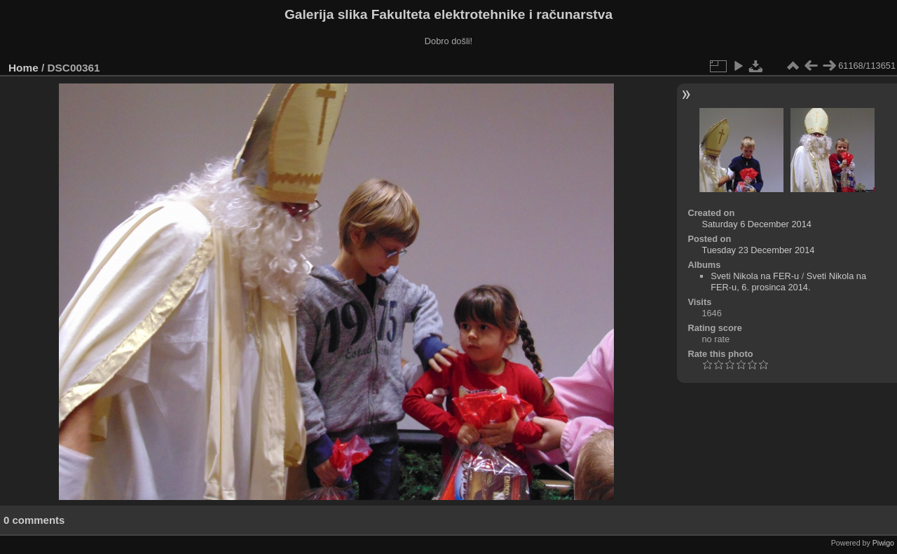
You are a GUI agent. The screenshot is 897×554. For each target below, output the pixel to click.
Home (23, 68)
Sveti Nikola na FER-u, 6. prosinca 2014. (788, 281)
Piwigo (883, 543)
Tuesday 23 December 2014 (757, 250)
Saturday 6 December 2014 (756, 224)
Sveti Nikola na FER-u (755, 276)
